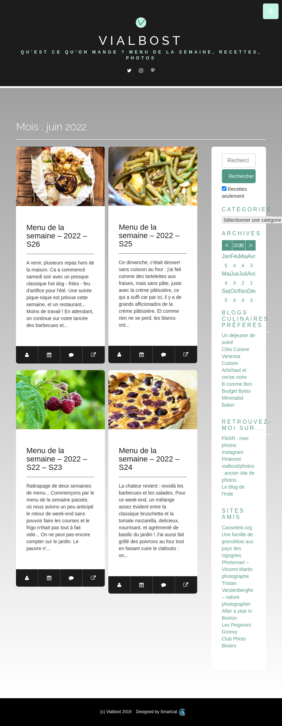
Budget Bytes (236, 391)
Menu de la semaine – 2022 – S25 (149, 235)
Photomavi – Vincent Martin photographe (237, 569)
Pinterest (231, 459)
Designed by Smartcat (160, 711)
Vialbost (141, 40)
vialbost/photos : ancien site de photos (238, 473)
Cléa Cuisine (235, 349)
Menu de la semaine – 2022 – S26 (56, 235)
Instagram (232, 452)
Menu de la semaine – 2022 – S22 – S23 (56, 459)
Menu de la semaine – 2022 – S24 (149, 459)
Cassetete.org (237, 527)
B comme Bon (237, 384)
